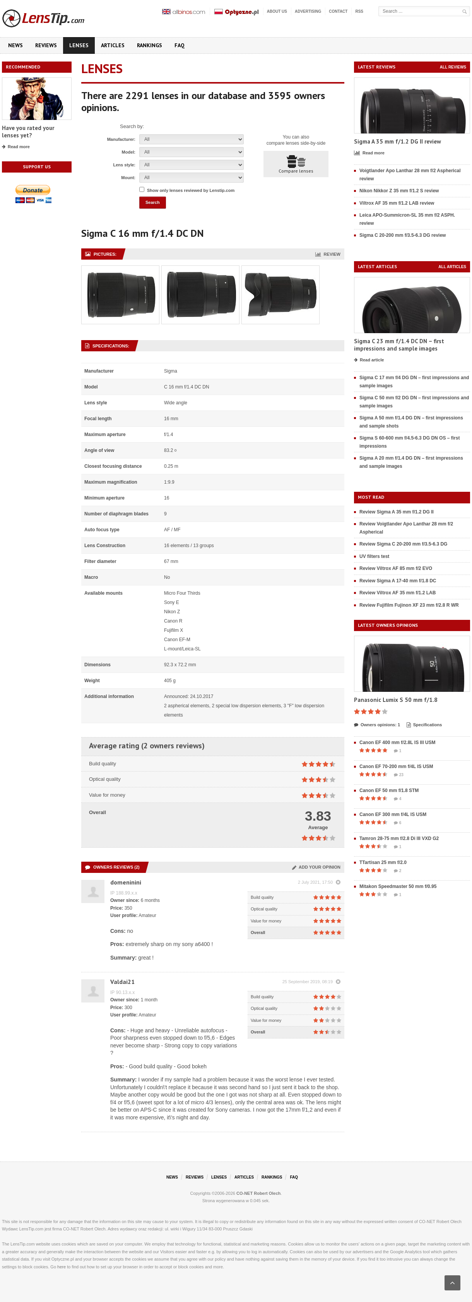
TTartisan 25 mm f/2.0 (383, 862)
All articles (452, 267)
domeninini (125, 882)
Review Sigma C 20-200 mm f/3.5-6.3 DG (403, 544)
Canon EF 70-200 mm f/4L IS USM (396, 766)
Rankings (149, 45)
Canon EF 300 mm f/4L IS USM (392, 814)
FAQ (179, 45)
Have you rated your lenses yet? (28, 131)
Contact (338, 11)
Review (327, 254)
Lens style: (124, 165)
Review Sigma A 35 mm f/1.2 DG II (396, 512)
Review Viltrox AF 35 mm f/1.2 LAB (397, 592)
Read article (369, 360)
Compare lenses (296, 164)
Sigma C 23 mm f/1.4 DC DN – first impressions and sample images (399, 344)
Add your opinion (316, 867)
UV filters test (374, 556)
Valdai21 (122, 981)
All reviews (453, 67)
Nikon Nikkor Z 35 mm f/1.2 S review (399, 190)
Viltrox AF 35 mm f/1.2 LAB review (396, 203)
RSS (359, 11)
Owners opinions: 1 (377, 725)
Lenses (79, 45)
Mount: (128, 177)
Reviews (46, 45)
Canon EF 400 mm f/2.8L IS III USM (397, 742)
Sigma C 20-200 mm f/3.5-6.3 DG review (402, 235)
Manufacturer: (121, 139)
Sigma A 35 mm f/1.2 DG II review (397, 141)
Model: (128, 152)
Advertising (308, 11)
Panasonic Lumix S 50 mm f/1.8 (396, 699)
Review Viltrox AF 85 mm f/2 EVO (395, 568)
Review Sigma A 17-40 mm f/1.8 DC (397, 580)
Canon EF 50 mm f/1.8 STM (389, 790)
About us (277, 11)
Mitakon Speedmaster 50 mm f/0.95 (397, 886)
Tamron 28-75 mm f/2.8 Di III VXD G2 (399, 838)
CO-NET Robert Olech (258, 1193)
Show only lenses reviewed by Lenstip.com (190, 190)
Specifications (424, 725)
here (61, 1266)
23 (399, 775)
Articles (113, 45)
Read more (16, 147)
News (15, 45)
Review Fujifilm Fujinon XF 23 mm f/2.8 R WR (409, 605)
